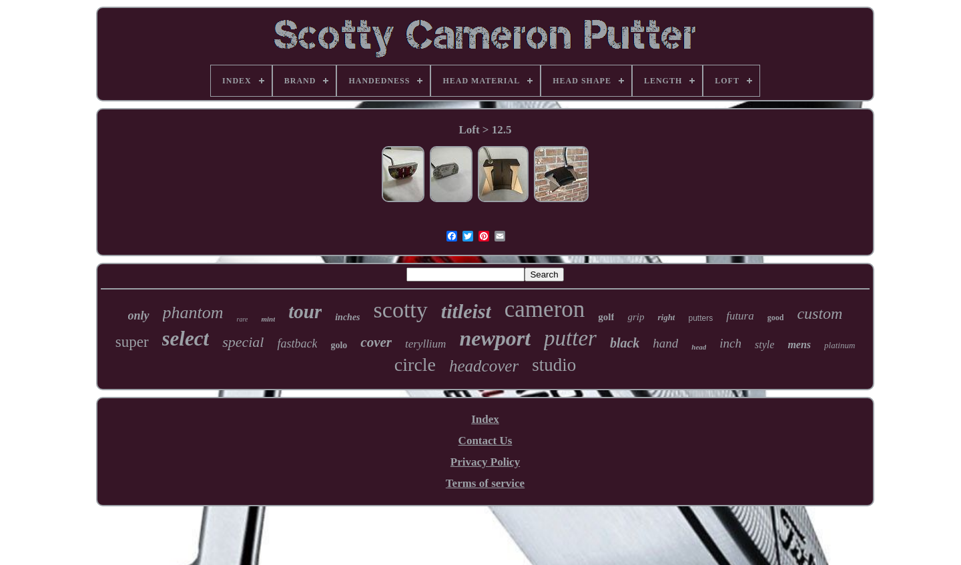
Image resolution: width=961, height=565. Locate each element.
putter (570, 338)
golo (338, 345)
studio (554, 365)
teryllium (425, 344)
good (775, 317)
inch (730, 343)
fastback (297, 343)
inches (347, 317)
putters (700, 318)
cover (376, 342)
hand (665, 343)
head (698, 347)
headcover (484, 366)
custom (819, 313)
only (138, 315)
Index (485, 419)
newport (495, 338)
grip (635, 317)
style (764, 344)
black (624, 343)
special (243, 342)
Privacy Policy (485, 462)
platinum (839, 345)
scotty (401, 310)
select (186, 338)
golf (606, 317)
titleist (466, 311)
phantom (193, 312)
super (132, 342)
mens (799, 344)
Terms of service (485, 483)
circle (415, 364)
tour (305, 311)
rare (242, 319)
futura (740, 316)
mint (268, 319)
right (666, 317)
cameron (545, 309)
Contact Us (485, 440)
